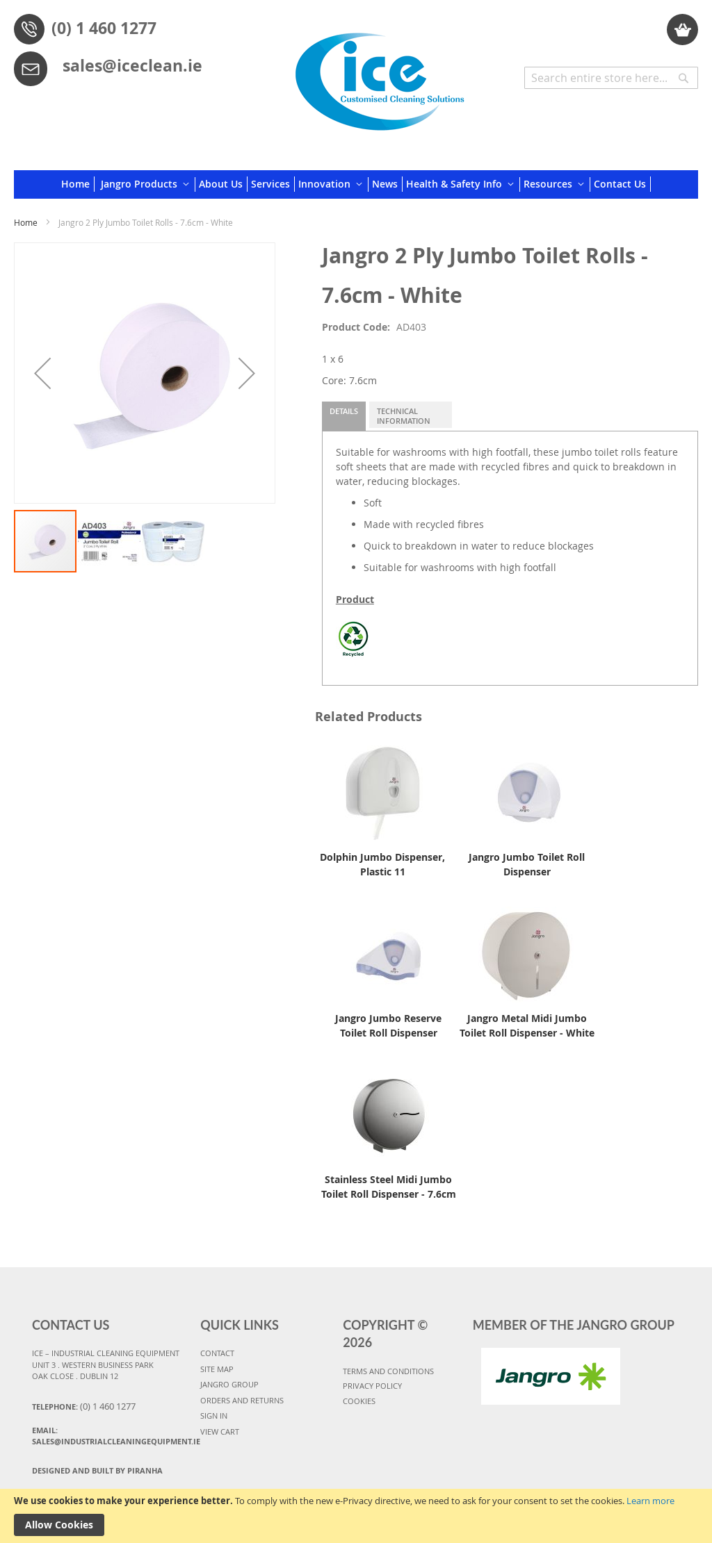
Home (26, 222)
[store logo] (380, 76)
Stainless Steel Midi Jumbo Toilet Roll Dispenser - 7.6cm (388, 1186)
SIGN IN (213, 1415)
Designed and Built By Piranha (97, 1470)
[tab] (344, 416)
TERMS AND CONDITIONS (388, 1371)
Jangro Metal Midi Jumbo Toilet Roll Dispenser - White (527, 1025)
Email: (110, 1436)
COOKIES (359, 1401)
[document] (356, 1516)
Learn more (650, 1500)
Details (344, 411)
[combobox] (611, 78)
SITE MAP (217, 1369)
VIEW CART (219, 1431)
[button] (42, 373)
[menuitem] (78, 184)
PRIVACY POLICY (372, 1385)
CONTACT (217, 1353)
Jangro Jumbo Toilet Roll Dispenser (527, 864)
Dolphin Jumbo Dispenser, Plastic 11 (382, 864)
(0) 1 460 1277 (103, 28)
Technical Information (403, 416)
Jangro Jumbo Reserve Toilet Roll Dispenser (388, 1025)
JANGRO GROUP (229, 1384)
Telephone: (84, 1406)
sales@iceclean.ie (132, 65)
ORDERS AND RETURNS (242, 1400)
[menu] (356, 184)
